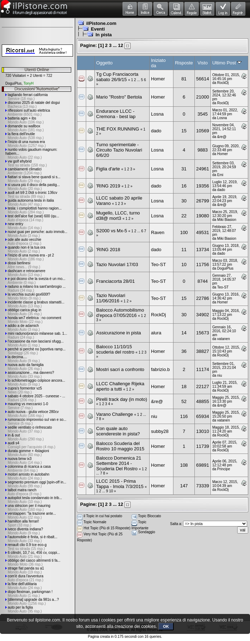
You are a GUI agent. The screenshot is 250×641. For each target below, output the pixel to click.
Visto (203, 62)
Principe (223, 469)
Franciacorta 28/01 (115, 281)
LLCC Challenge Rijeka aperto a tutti (120, 386)
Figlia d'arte (108, 168)
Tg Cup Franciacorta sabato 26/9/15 (117, 76)
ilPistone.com (101, 23)
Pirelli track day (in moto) (121, 399)
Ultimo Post (226, 62)
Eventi (98, 29)
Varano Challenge (115, 414)
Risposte (184, 62)
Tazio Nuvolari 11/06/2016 (110, 298)
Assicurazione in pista (118, 332)
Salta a (175, 524)
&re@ (221, 137)
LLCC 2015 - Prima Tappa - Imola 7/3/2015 (120, 483)
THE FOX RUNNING (117, 129)
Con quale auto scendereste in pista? (118, 431)
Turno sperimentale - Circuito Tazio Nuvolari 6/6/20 (119, 150)
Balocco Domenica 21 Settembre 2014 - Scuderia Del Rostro (118, 463)
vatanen (223, 339)
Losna (157, 114)
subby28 (159, 431)
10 (111, 491)
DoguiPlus (13, 83)
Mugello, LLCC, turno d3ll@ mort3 (118, 215)
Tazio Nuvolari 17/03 (117, 264)
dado (156, 130)
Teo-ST (158, 264)
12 (120, 45)
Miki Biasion (226, 220)
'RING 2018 (108, 249)
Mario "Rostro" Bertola (119, 97)
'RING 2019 (108, 186)
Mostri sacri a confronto (120, 369)
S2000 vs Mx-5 (111, 230)
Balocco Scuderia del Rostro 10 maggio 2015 (120, 446)
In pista (103, 34)
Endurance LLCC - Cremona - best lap (116, 113)
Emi (220, 175)
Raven (158, 232)
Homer (158, 78)
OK (166, 626)
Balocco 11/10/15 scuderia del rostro (115, 349)
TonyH (28, 83)
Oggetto (104, 62)
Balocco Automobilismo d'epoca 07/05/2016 (120, 312)
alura (156, 332)
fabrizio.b (160, 369)
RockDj (223, 83)
